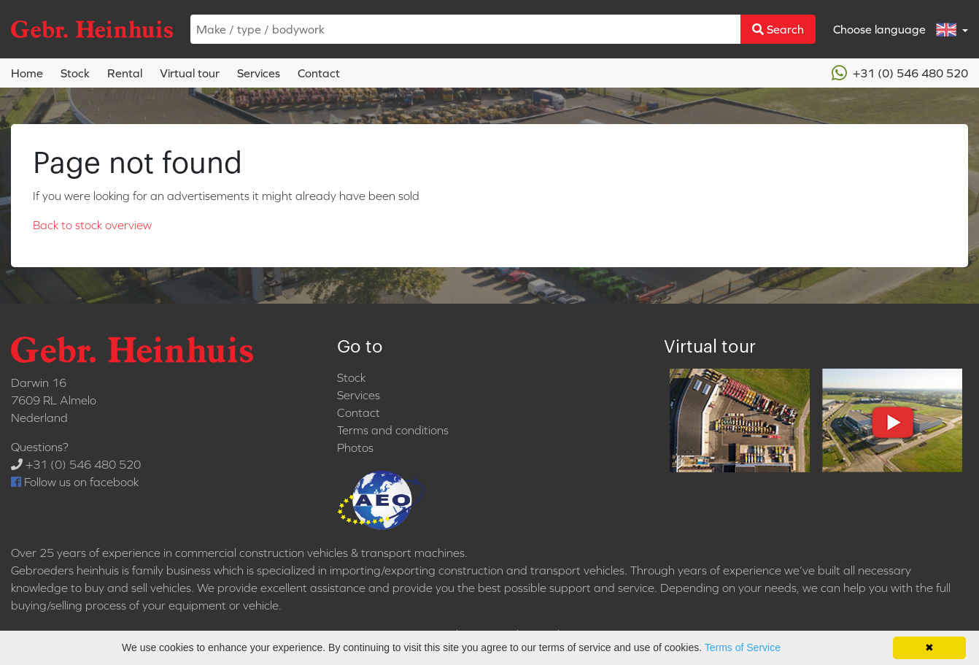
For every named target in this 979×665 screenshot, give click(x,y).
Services (258, 73)
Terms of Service (743, 647)
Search (778, 29)
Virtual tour (190, 73)
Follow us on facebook (75, 481)
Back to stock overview (92, 224)
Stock (75, 73)
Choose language (896, 29)
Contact (319, 73)
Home (27, 73)
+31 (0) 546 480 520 (900, 73)
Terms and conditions (393, 430)
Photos (355, 447)
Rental (124, 73)
